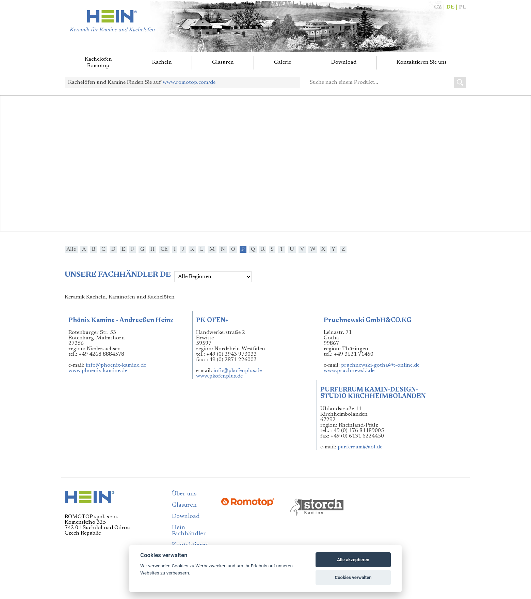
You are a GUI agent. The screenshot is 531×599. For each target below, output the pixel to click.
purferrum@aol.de (360, 447)
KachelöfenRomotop (98, 62)
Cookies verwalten (353, 577)
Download (343, 62)
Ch (164, 249)
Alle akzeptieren (353, 559)
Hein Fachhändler (189, 531)
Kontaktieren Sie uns (422, 62)
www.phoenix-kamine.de (97, 370)
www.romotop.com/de (189, 82)
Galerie (282, 62)
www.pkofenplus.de (219, 376)
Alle (71, 249)
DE (450, 7)
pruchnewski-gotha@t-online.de (380, 365)
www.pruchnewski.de (349, 370)
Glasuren (223, 62)
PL (462, 7)
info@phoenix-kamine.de (116, 365)
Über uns (184, 494)
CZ (438, 7)
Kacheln (162, 62)
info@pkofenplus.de (237, 370)
